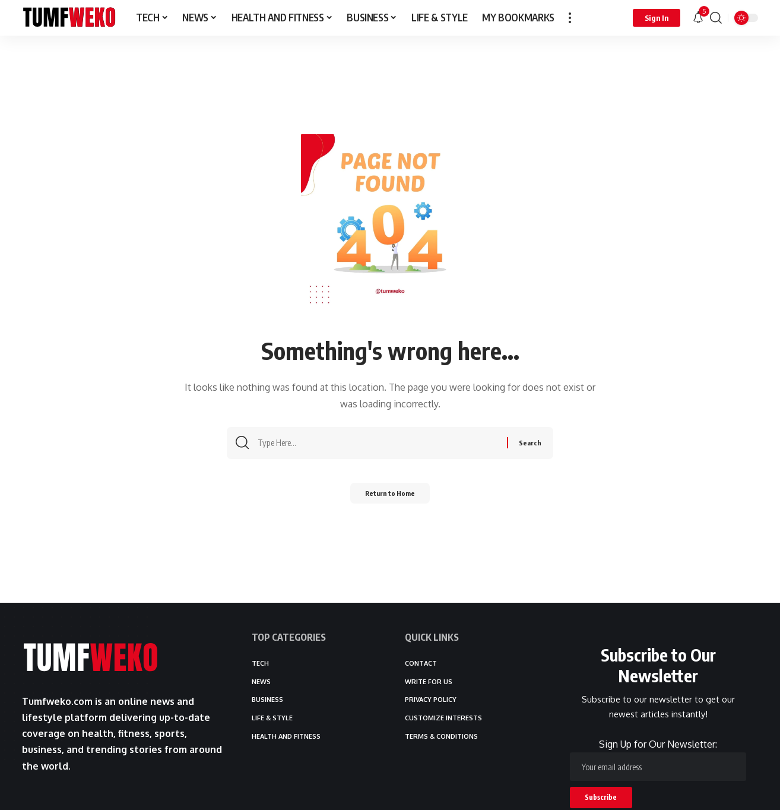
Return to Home (390, 496)
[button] (570, 18)
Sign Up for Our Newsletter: (658, 759)
